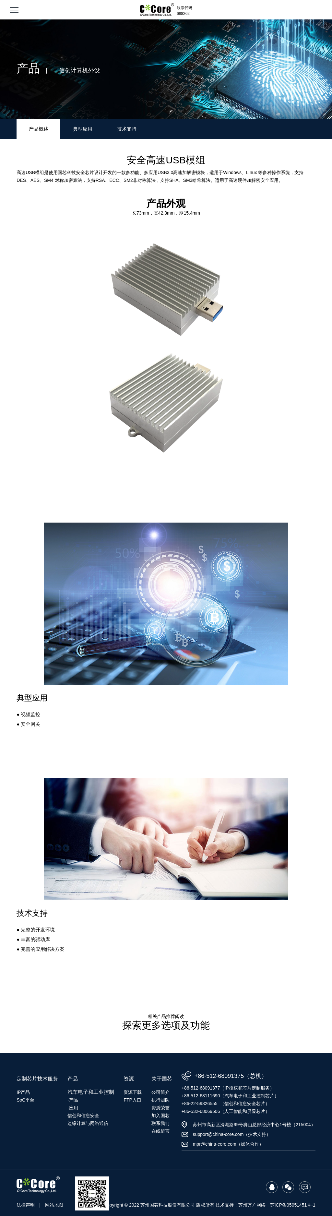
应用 (73, 1107)
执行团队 (160, 1100)
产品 (72, 1078)
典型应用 (82, 129)
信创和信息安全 (83, 1115)
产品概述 (38, 129)
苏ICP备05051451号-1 (292, 1205)
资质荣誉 (160, 1107)
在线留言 (160, 1131)
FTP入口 (132, 1100)
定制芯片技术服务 (37, 1078)
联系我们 (160, 1123)
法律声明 (26, 1205)
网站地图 (54, 1205)
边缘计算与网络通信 (87, 1123)
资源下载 (133, 1092)
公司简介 (160, 1092)
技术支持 (126, 129)
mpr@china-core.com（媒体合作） (228, 1144)
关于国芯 (161, 1078)
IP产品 (23, 1092)
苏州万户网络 (252, 1205)
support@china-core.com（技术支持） (232, 1134)
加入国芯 (160, 1115)
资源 (129, 1078)
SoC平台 (25, 1100)
